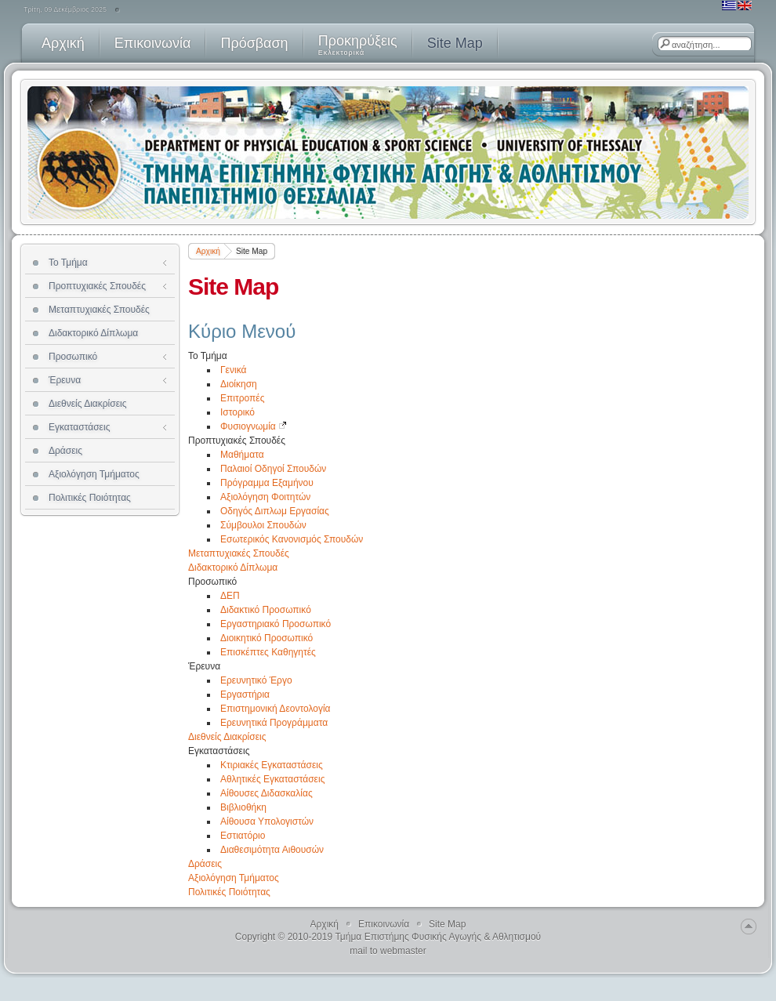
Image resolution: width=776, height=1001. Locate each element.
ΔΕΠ (230, 595)
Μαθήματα (242, 454)
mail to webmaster (388, 950)
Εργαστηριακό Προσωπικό (275, 623)
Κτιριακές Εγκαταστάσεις (271, 765)
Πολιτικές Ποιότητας (229, 892)
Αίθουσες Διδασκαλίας (266, 793)
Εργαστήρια (245, 694)
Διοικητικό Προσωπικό (266, 638)
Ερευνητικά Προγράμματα (274, 722)
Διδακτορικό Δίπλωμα (232, 567)
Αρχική (208, 251)
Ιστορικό (237, 412)
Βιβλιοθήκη (243, 807)
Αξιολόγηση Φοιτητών (265, 496)
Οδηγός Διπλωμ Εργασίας (274, 511)
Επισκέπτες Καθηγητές (268, 652)
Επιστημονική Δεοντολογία (275, 708)
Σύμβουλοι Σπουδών (263, 525)
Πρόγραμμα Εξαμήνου (267, 482)
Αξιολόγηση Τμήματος (233, 877)
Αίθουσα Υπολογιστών (267, 821)
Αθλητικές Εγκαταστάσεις (272, 779)
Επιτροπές (242, 398)
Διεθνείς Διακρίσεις (227, 736)
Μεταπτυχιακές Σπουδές (238, 553)
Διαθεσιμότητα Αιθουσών (272, 849)
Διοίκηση (238, 384)
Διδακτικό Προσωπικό (265, 609)
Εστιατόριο (242, 835)
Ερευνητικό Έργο (256, 680)
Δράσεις (205, 863)
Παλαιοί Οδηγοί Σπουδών (273, 468)
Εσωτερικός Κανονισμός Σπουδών (291, 539)
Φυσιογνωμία (253, 426)
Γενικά (233, 369)
